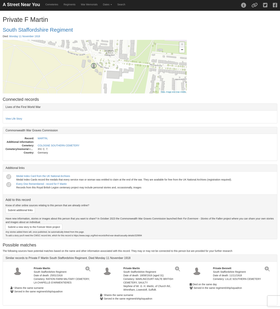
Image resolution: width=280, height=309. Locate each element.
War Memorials (89, 4)
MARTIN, (43, 138)
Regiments (70, 4)
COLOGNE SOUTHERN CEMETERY (58, 145)
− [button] (182, 50)
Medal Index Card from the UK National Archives (43, 176)
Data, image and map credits (173, 92)
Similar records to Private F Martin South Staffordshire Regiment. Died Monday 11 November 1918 (68, 257)
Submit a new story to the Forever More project (34, 227)
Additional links (15, 167)
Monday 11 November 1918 (24, 36)
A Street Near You (21, 4)
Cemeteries (51, 4)
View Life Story (14, 118)
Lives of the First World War (23, 106)
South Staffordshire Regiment (38, 30)
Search (121, 4)
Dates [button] (107, 4)
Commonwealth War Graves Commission (32, 130)
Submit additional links (20, 210)
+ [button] (182, 44)
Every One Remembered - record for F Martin (41, 183)
